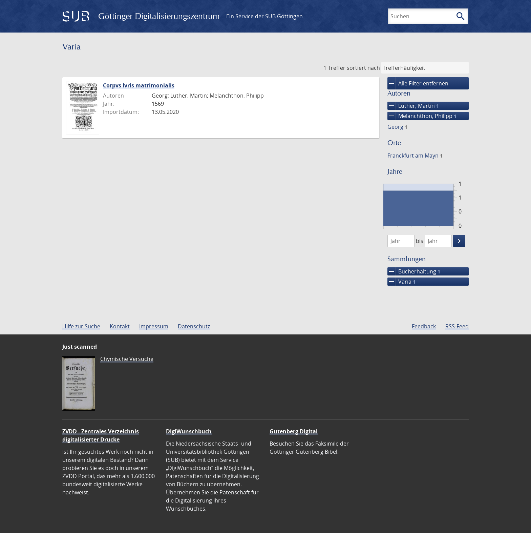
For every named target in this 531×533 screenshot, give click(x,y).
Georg (397, 126)
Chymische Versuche (126, 359)
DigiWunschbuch (189, 431)
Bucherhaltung (413, 271)
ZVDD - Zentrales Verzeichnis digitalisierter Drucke (100, 435)
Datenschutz (194, 326)
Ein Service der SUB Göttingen (264, 16)
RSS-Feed (457, 326)
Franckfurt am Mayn (415, 155)
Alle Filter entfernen (417, 83)
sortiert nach (363, 67)
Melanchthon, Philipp (421, 116)
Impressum (153, 326)
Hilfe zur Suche (81, 326)
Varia (401, 282)
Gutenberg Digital (294, 431)
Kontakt (120, 326)
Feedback (424, 326)
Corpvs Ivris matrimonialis (138, 85)
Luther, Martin (413, 106)
